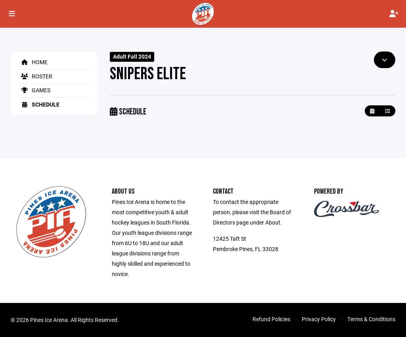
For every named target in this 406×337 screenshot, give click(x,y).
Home (33, 62)
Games (34, 90)
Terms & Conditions (371, 319)
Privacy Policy (319, 319)
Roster (35, 76)
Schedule (39, 104)
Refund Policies (271, 319)
